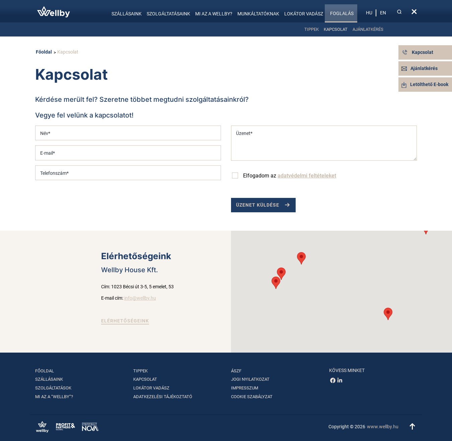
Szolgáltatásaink (168, 13)
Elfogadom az (289, 175)
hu (369, 12)
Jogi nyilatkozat (250, 379)
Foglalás (342, 13)
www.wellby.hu (382, 426)
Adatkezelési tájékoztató (162, 396)
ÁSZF (236, 370)
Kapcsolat (336, 29)
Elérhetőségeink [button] (125, 320)
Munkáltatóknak (258, 13)
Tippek (311, 29)
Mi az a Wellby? (213, 13)
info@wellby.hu (140, 298)
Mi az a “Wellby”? (54, 396)
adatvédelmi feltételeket (307, 175)
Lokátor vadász (303, 13)
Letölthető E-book (424, 84)
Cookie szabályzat (252, 396)
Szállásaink (126, 13)
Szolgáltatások (53, 387)
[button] (388, 314)
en (383, 12)
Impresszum (244, 387)
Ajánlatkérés (368, 29)
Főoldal (44, 52)
